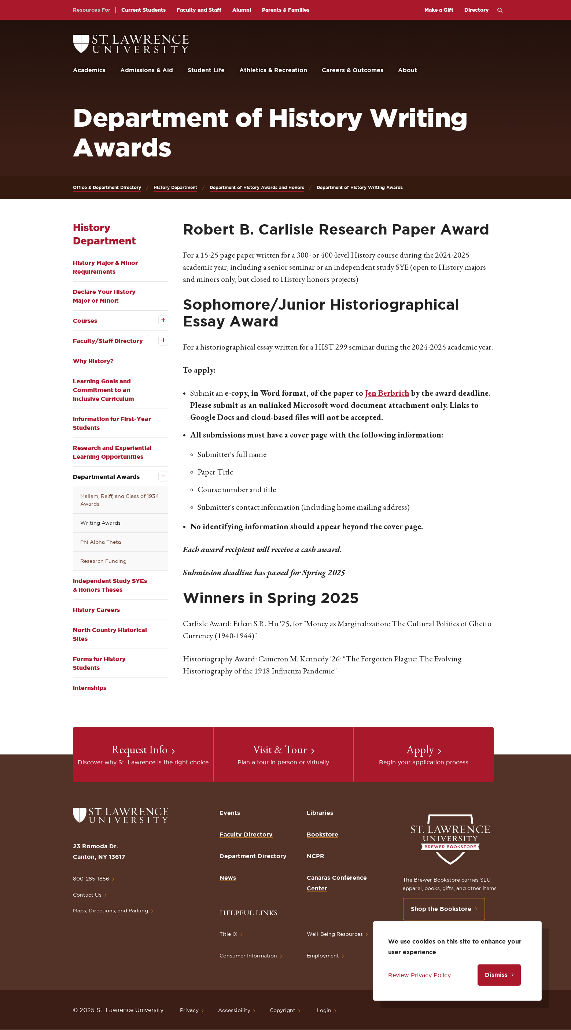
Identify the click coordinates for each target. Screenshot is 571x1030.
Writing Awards (100, 523)
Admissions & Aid (146, 70)
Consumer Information (248, 956)
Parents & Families (285, 10)
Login (324, 1010)
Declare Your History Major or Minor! (104, 296)
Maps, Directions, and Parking (110, 910)
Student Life (206, 70)
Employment (323, 956)
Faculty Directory (246, 834)
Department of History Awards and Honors (257, 187)
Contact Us (87, 895)
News (228, 877)
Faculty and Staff (199, 10)
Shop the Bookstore (441, 908)
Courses (85, 320)
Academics (89, 70)
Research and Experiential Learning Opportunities (112, 452)
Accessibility (234, 1010)
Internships (89, 687)
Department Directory (253, 856)
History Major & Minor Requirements (105, 267)
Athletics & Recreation (273, 70)
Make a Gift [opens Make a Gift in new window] (438, 10)
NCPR (315, 856)
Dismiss (496, 974)
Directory (476, 10)
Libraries (320, 812)
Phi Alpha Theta (100, 542)
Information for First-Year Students (112, 423)
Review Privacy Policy (419, 975)
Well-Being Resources (335, 934)
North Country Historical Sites (110, 634)
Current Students (143, 10)
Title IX (228, 934)
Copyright (282, 1010)
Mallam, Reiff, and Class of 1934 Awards (119, 500)
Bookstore (322, 834)
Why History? (93, 361)
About (407, 70)
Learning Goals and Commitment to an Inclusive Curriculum (103, 390)
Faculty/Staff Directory (108, 340)
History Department (175, 187)
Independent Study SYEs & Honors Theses (110, 585)
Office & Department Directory (107, 187)
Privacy (189, 1010)
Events (230, 812)
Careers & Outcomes (352, 70)
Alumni (241, 10)
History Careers (96, 609)
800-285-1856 (91, 879)
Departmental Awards (106, 476)
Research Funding (103, 561)
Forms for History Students (99, 663)
